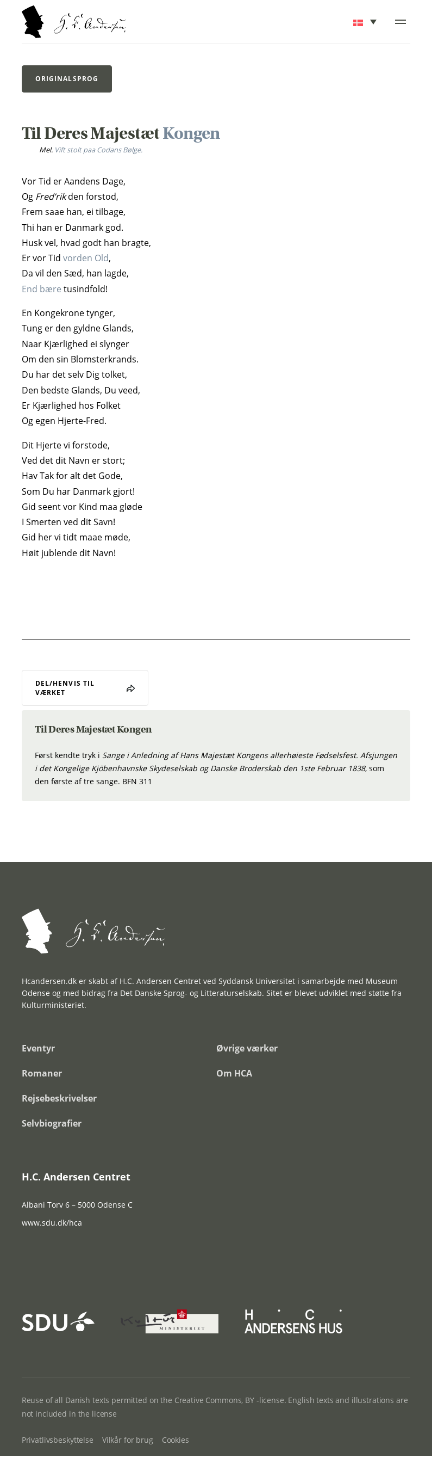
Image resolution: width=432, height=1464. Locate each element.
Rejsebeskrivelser (59, 1098)
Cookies (175, 1440)
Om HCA (234, 1073)
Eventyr (38, 1048)
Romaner (42, 1073)
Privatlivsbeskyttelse (57, 1440)
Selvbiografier (52, 1123)
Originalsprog (66, 78)
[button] (366, 21)
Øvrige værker (247, 1048)
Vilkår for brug (127, 1440)
